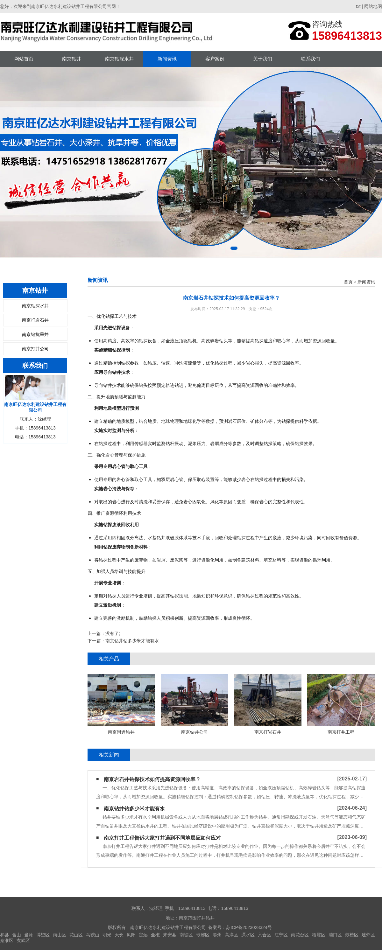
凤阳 (131, 934)
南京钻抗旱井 (35, 334)
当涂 (28, 934)
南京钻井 (71, 58)
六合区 (264, 934)
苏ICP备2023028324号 (249, 927)
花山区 (76, 934)
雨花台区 (300, 934)
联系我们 (310, 58)
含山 (16, 934)
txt (358, 6)
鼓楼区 (351, 934)
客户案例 (214, 58)
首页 (348, 282)
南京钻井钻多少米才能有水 (132, 640)
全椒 (155, 934)
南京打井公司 (35, 348)
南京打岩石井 (35, 320)
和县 (4, 934)
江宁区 (281, 934)
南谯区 (186, 934)
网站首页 (23, 58)
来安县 (169, 934)
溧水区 (248, 934)
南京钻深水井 (119, 58)
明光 (107, 934)
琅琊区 (202, 934)
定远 (143, 934)
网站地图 (373, 6)
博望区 (43, 934)
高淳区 (231, 934)
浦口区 (335, 934)
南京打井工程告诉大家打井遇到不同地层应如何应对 (162, 838)
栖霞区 (318, 934)
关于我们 (262, 58)
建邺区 (368, 934)
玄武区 (23, 940)
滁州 (217, 934)
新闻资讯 (167, 58)
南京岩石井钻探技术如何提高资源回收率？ (152, 779)
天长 (119, 934)
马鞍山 (92, 934)
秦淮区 (6, 940)
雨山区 (59, 934)
